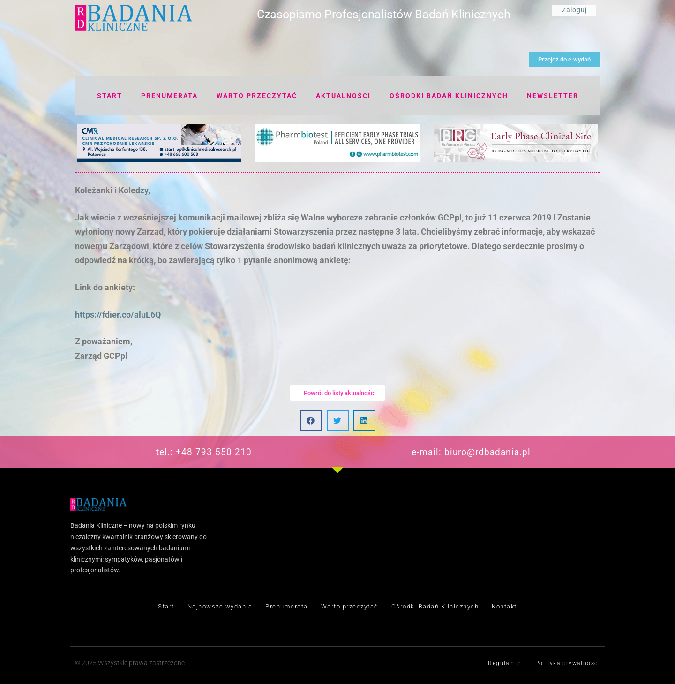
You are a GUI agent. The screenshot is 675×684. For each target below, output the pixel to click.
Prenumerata (169, 95)
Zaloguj (574, 10)
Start (109, 95)
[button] (311, 420)
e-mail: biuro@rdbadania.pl (471, 452)
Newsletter (552, 95)
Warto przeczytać (257, 95)
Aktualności (343, 95)
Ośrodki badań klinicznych (449, 95)
